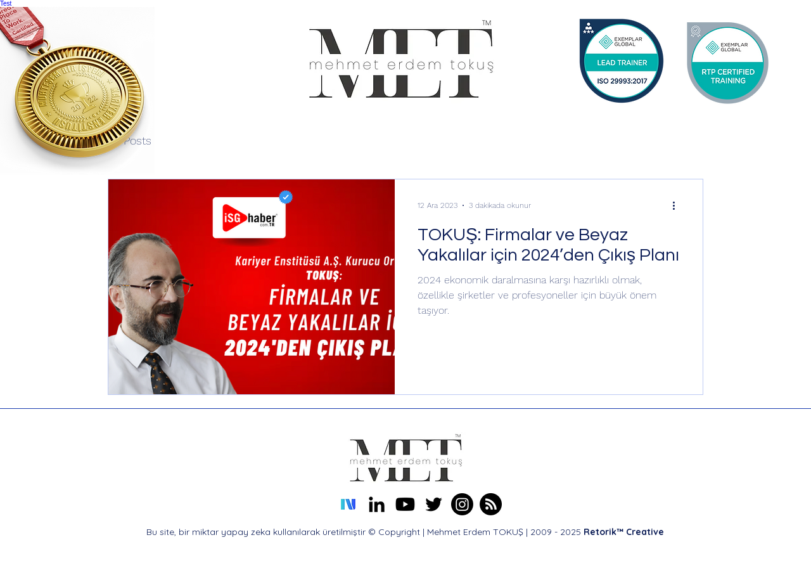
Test (5, 3)
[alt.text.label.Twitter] (434, 504)
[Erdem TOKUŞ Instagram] (462, 504)
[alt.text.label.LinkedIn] (377, 504)
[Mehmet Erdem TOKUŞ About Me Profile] (491, 504)
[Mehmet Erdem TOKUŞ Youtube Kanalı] (405, 504)
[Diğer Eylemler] (678, 205)
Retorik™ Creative (624, 532)
